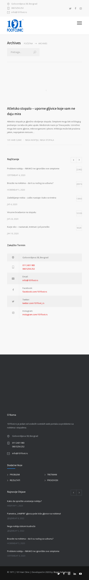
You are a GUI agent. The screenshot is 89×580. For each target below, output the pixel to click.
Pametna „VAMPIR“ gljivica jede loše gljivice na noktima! (34, 513)
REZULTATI (15, 480)
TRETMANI (52, 474)
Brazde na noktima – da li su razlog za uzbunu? (30, 538)
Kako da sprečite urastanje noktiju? (24, 501)
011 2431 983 (28, 265)
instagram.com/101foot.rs (35, 314)
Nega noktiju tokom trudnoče (21, 526)
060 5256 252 (17, 8)
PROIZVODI (52, 480)
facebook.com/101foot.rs (34, 291)
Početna (28, 43)
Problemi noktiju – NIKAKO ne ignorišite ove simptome (33, 551)
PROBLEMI (15, 474)
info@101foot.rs (19, 12)
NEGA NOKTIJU (32, 140)
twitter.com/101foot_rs (33, 303)
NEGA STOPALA (47, 140)
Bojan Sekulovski (62, 572)
